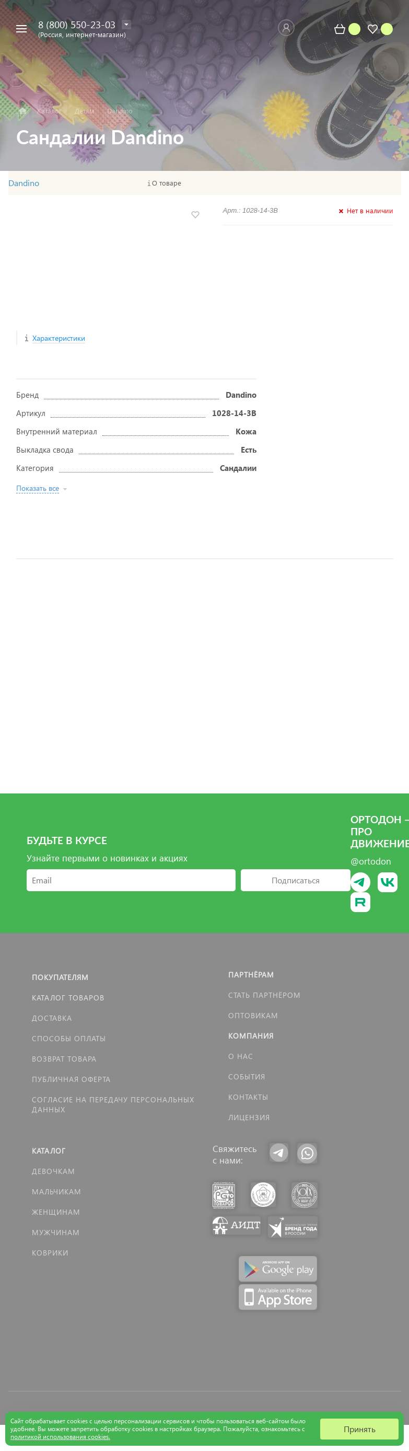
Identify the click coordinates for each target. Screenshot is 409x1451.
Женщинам (56, 1212)
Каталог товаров (68, 998)
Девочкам (53, 1171)
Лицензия (249, 1117)
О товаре (166, 183)
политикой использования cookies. (60, 1437)
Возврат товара (64, 1059)
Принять (360, 1428)
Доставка (52, 1018)
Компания (251, 1036)
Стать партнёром (264, 995)
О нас (240, 1056)
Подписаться (296, 879)
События (246, 1076)
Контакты (248, 1097)
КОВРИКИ (50, 1253)
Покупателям (60, 977)
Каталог (49, 1151)
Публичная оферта (71, 1079)
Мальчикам (56, 1191)
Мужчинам (56, 1232)
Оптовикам (253, 1015)
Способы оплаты (69, 1038)
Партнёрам (251, 975)
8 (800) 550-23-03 (76, 24)
